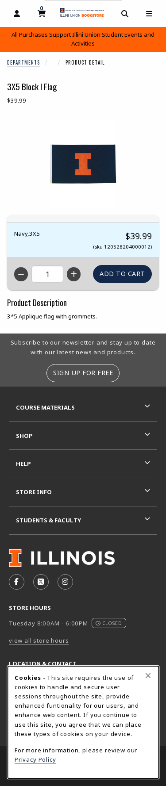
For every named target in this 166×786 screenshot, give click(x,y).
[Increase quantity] (74, 274)
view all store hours (39, 640)
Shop (24, 436)
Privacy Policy (35, 759)
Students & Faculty (48, 520)
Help (23, 464)
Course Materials (45, 407)
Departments (23, 62)
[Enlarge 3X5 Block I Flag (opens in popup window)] (83, 163)
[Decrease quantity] (21, 274)
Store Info (34, 492)
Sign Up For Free (83, 372)
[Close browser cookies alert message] (148, 675)
